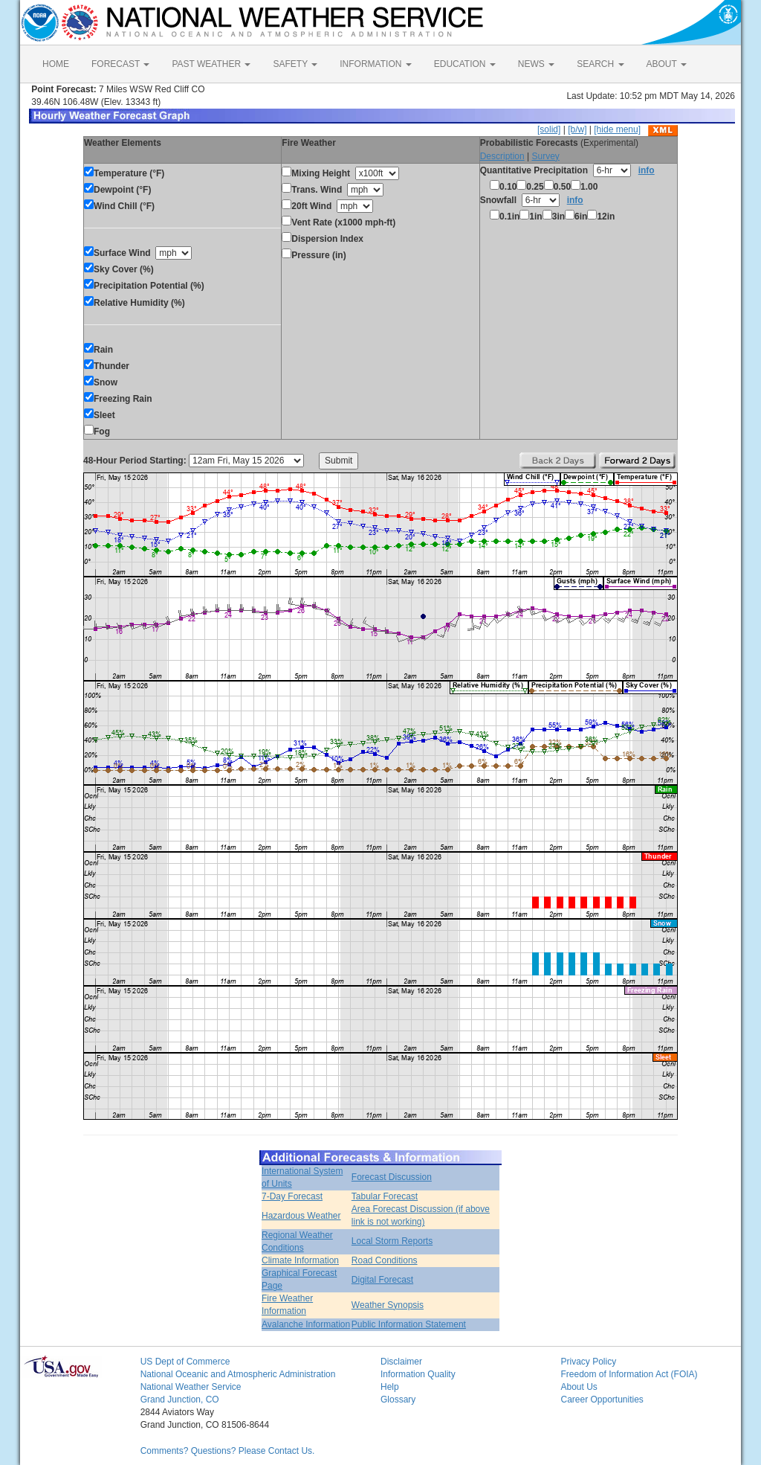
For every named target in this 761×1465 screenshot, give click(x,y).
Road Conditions (385, 1260)
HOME (55, 64)
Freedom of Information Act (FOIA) (628, 1374)
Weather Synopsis (388, 1305)
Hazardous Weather (301, 1216)
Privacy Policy (588, 1361)
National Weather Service (191, 1387)
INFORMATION (375, 64)
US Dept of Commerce (185, 1361)
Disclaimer (401, 1361)
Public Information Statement (409, 1324)
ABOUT (667, 64)
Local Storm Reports (392, 1241)
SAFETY (295, 64)
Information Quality (418, 1374)
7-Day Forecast (292, 1196)
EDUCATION (465, 64)
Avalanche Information (306, 1324)
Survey (545, 156)
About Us (578, 1387)
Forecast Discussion (392, 1177)
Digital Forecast (382, 1280)
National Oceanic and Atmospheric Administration (238, 1374)
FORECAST (120, 64)
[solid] (548, 129)
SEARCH (600, 64)
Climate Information (300, 1260)
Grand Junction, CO (179, 1399)
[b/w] (577, 129)
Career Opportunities (601, 1399)
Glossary (397, 1399)
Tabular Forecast (385, 1196)
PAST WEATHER (211, 64)
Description (502, 156)
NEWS (536, 64)
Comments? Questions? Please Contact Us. (227, 1451)
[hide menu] (617, 129)
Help (389, 1387)
